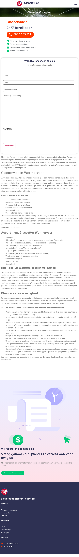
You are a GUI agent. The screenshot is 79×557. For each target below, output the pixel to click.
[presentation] (20, 138)
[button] (75, 4)
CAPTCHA (7, 132)
